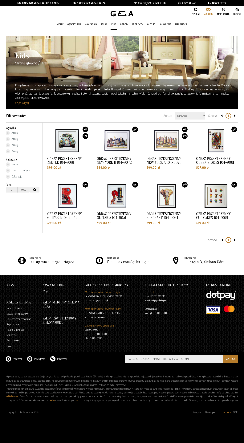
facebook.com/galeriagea (128, 261)
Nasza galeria (53, 285)
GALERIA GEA (123, 15)
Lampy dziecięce (18, 171)
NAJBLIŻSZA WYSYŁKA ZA (89, 3)
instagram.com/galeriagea (52, 261)
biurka (52, 400)
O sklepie (165, 30)
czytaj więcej (22, 103)
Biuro (104, 30)
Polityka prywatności (15, 329)
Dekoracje (14, 177)
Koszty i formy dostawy (18, 313)
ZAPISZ (230, 359)
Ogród (124, 30)
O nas (10, 285)
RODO (9, 345)
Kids (113, 30)
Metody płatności (14, 308)
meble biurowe (12, 396)
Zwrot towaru (13, 340)
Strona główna (26, 63)
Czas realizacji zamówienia (19, 318)
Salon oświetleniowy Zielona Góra (59, 320)
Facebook (14, 358)
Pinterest (58, 358)
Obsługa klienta (18, 302)
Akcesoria (91, 30)
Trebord (78, 400)
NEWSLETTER (217, 3)
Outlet (151, 30)
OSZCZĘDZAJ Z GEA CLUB (150, 3)
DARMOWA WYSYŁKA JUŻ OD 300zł (39, 3)
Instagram (36, 358)
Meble (60, 30)
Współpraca (48, 291)
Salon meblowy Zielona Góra (61, 304)
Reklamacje (12, 334)
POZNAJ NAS (187, 3)
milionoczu (226, 412)
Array (12, 133)
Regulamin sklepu (14, 324)
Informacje (181, 30)
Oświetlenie (74, 30)
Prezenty (137, 30)
